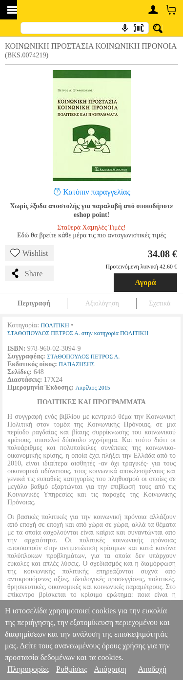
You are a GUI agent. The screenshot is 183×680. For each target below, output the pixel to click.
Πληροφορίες (28, 669)
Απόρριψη (110, 669)
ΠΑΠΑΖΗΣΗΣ (76, 364)
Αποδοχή (152, 669)
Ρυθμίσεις (71, 669)
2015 (104, 387)
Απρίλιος (86, 387)
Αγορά (145, 282)
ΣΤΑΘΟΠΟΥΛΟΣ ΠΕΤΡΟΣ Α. (83, 356)
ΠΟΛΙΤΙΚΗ (55, 325)
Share (26, 273)
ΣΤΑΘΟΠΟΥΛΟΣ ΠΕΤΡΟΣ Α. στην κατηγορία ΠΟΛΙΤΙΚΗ (77, 333)
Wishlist (29, 253)
